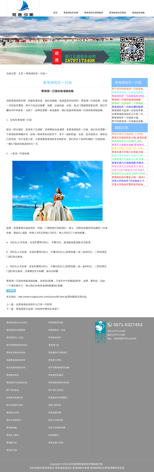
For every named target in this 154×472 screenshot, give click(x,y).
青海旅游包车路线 (117, 13)
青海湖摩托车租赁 (114, 468)
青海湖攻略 (11, 427)
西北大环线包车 (55, 420)
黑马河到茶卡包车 (14, 405)
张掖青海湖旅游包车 (15, 360)
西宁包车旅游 (12, 390)
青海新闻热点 (97, 468)
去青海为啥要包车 (14, 397)
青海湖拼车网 (54, 412)
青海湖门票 (53, 345)
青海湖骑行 (53, 435)
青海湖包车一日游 (35, 73)
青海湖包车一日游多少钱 (125, 117)
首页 (55, 13)
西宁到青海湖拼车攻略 (58, 367)
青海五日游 (11, 450)
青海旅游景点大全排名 (16, 322)
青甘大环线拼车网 (56, 427)
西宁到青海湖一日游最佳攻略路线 (130, 121)
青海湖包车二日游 (14, 337)
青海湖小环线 (54, 360)
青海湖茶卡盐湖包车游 (16, 382)
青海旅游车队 (12, 375)
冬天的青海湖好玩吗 (15, 367)
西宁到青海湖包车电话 (16, 345)
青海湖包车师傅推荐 (93, 13)
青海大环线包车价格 (15, 352)
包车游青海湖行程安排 (58, 382)
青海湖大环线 (12, 412)
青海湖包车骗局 (55, 375)
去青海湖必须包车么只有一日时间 (34, 304)
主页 (20, 73)
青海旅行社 (11, 442)
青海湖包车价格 (70, 13)
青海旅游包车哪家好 (57, 397)
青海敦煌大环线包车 (57, 352)
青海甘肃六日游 (55, 442)
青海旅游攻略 (138, 13)
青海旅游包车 (54, 337)
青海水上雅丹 (12, 435)
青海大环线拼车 (13, 420)
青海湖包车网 (86, 464)
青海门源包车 (54, 405)
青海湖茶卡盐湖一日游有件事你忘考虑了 (37, 309)
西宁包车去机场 (55, 390)
